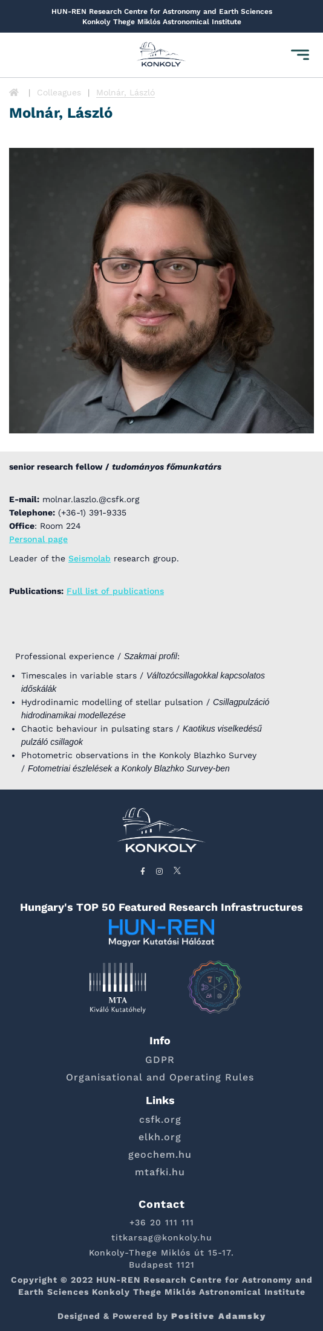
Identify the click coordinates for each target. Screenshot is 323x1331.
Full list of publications (115, 591)
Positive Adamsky (218, 1316)
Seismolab (89, 558)
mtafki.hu (160, 1172)
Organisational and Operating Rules (160, 1077)
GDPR (160, 1059)
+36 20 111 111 (161, 1222)
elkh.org (160, 1137)
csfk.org (160, 1119)
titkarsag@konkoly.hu (161, 1237)
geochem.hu (160, 1154)
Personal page (38, 539)
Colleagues (59, 92)
